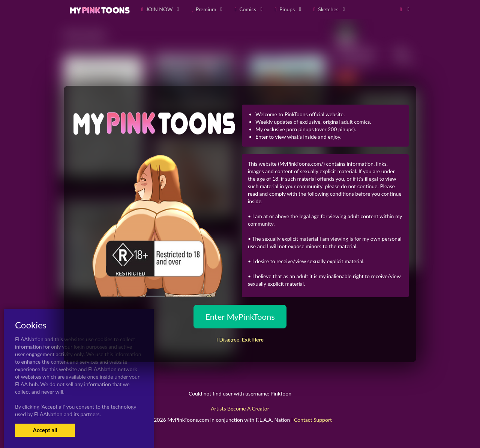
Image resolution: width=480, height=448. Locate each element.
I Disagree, (240, 339)
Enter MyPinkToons (239, 317)
